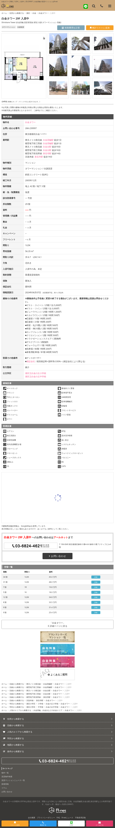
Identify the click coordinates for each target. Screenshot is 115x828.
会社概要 (31, 817)
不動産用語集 (80, 817)
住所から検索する (16, 13)
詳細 (95, 577)
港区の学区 (30, 703)
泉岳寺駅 (47, 153)
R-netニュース (67, 817)
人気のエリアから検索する (20, 710)
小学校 (40, 703)
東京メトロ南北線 (33, 684)
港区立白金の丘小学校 (35, 373)
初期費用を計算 (71, 27)
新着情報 (5, 784)
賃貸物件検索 (6, 776)
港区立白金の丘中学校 (35, 376)
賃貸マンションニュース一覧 (13, 780)
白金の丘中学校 (52, 707)
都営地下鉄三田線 (33, 687)
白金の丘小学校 (52, 703)
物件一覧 (5, 773)
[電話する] (101, 6)
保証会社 (31, 361)
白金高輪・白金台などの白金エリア (48, 710)
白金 (34, 13)
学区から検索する (16, 703)
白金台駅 (47, 146)
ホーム (4, 13)
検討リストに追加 (100, 27)
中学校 (40, 707)
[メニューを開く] (110, 6)
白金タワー (43, 13)
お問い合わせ (57, 556)
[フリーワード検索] (93, 6)
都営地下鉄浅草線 (33, 697)
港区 (28, 13)
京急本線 (30, 700)
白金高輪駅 (48, 139)
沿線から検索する (16, 684)
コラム (4, 787)
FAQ (58, 817)
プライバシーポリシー (46, 817)
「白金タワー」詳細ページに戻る (57, 624)
